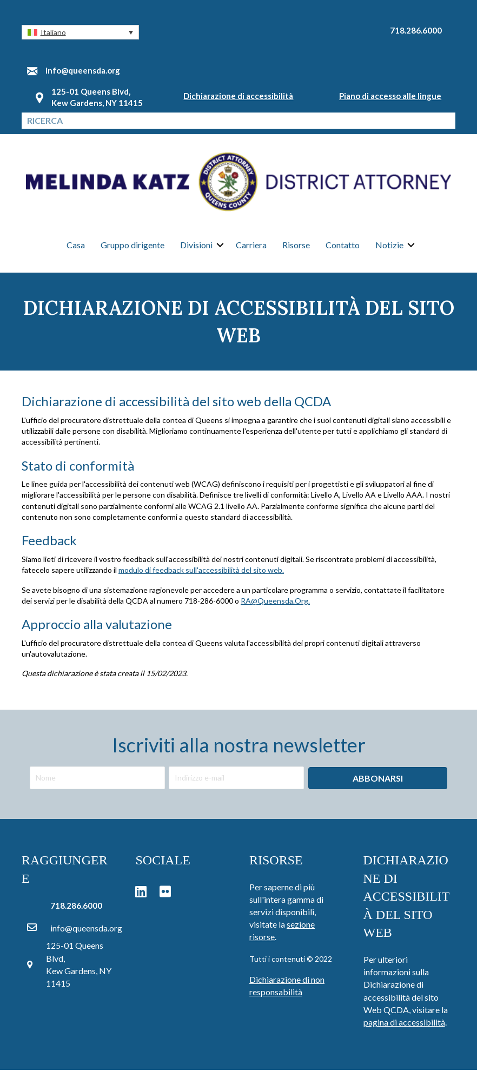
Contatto (343, 246)
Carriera (251, 246)
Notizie (389, 246)
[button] (80, 32)
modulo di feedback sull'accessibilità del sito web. (201, 571)
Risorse (296, 246)
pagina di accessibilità (404, 1023)
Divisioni (196, 246)
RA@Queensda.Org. (275, 601)
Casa (76, 246)
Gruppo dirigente (132, 246)
